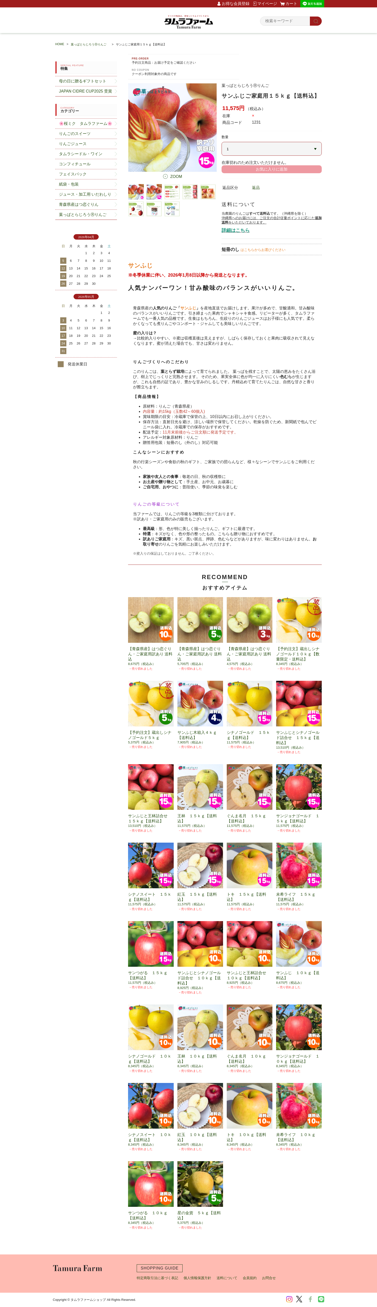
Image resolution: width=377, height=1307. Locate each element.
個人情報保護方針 (197, 1278)
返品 (256, 188)
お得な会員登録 (235, 3)
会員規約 (250, 1278)
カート (291, 3)
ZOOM (176, 176)
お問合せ (269, 1278)
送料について (227, 1278)
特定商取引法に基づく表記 (157, 1278)
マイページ (267, 3)
